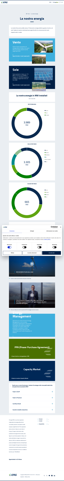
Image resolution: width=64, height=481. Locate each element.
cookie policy (47, 239)
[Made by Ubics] (27, 476)
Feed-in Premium (17, 398)
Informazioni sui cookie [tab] (52, 231)
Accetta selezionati (31, 252)
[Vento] (21, 56)
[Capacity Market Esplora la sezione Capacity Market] (32, 371)
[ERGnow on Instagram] (52, 475)
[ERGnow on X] (44, 475)
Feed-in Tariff (16, 392)
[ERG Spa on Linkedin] (54, 475)
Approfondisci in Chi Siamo (15, 459)
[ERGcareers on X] (46, 475)
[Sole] (21, 85)
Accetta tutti (51, 252)
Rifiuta (12, 252)
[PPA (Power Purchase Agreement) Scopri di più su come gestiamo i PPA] (32, 349)
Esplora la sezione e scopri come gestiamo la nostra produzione (21, 338)
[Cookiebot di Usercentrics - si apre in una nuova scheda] (52, 227)
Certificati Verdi (17, 404)
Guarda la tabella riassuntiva (20, 410)
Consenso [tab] (11, 231)
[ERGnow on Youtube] (49, 475)
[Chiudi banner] (60, 227)
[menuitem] (41, 419)
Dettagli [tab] (32, 231)
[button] (50, 2)
